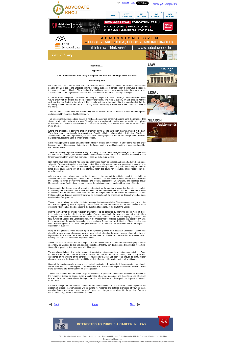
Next (135, 304)
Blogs (85, 336)
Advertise (129, 336)
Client (133, 2)
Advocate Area (75, 336)
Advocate (125, 2)
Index (95, 304)
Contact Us (153, 336)
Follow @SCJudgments (164, 3)
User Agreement (104, 336)
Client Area (63, 336)
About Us (92, 336)
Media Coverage (141, 336)
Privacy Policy (118, 336)
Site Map (163, 336)
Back (54, 304)
